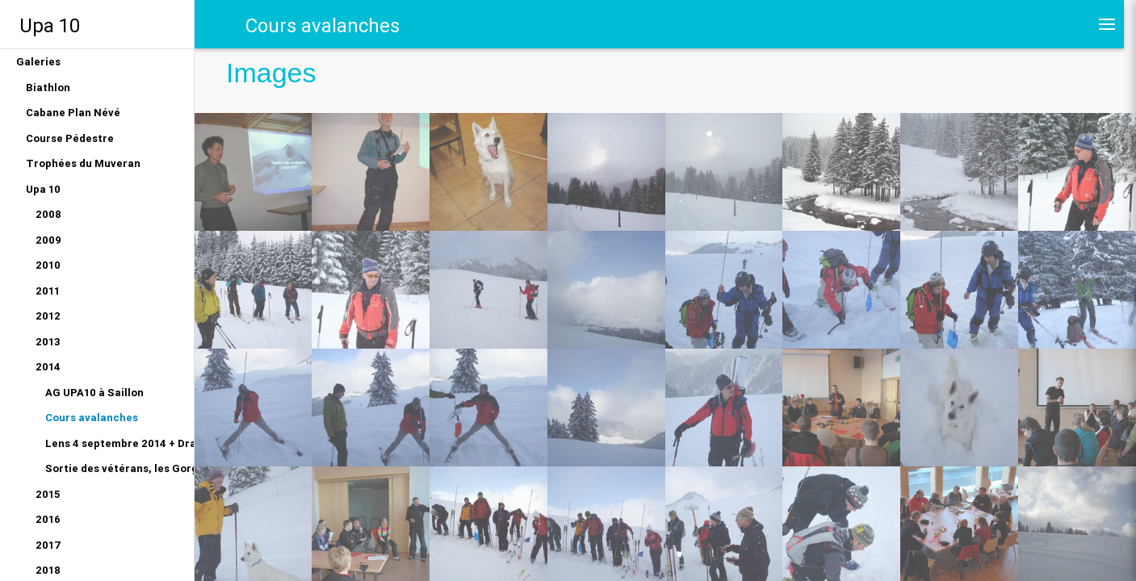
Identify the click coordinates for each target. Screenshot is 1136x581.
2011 (48, 291)
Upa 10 (49, 25)
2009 (48, 240)
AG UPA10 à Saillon (94, 392)
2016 (48, 519)
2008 (48, 214)
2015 (48, 494)
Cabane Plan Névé (73, 112)
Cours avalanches (91, 417)
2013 (48, 342)
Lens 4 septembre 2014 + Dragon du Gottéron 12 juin (119, 443)
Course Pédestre (70, 138)
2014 (48, 367)
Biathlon (48, 87)
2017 (48, 545)
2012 (48, 316)
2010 (48, 265)
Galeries (38, 62)
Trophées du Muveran (83, 163)
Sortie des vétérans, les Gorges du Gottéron (119, 468)
